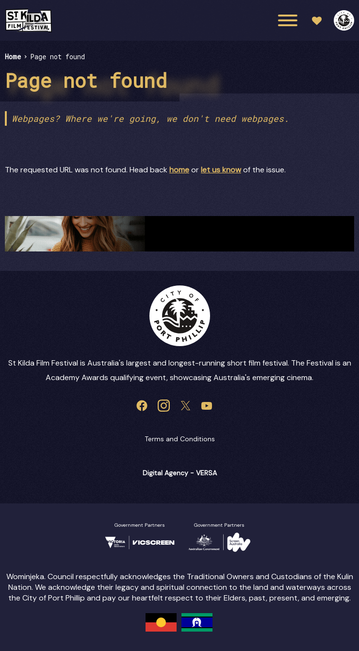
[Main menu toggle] (288, 20)
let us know (221, 170)
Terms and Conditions (180, 438)
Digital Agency (165, 472)
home (179, 170)
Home (13, 56)
